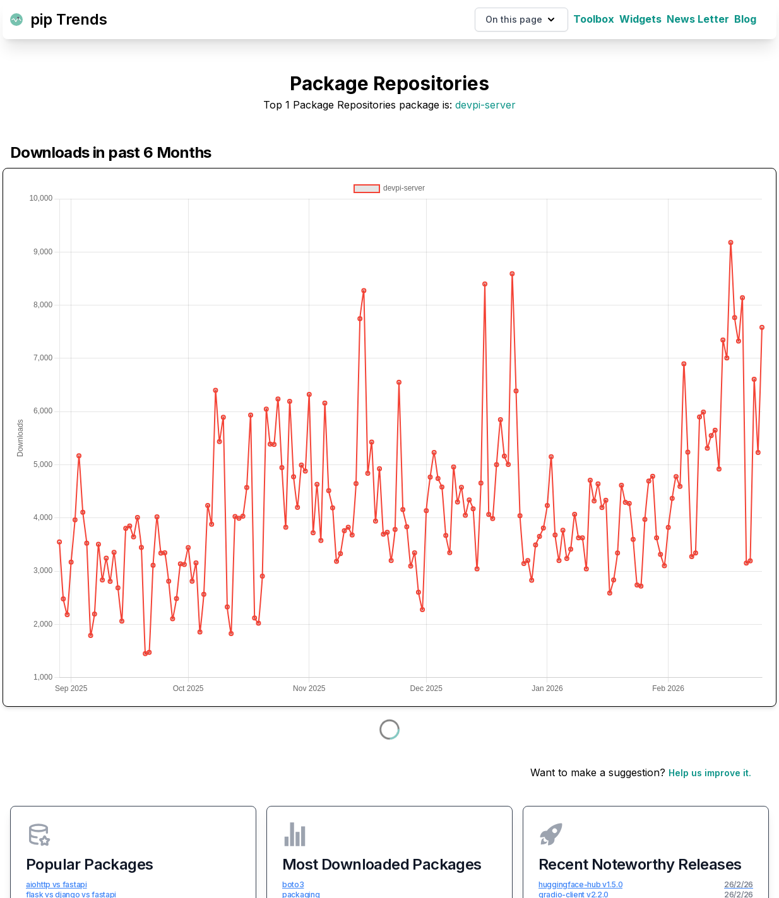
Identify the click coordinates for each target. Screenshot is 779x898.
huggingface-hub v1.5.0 (580, 884)
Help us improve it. (710, 772)
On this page (521, 19)
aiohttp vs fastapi (56, 884)
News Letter (698, 19)
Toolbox (593, 19)
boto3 (293, 884)
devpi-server (485, 104)
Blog (745, 19)
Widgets (640, 19)
